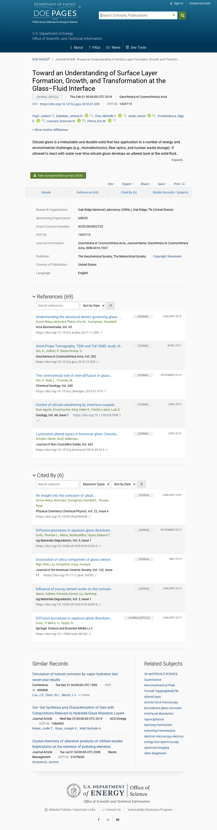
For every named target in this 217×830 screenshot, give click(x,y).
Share (146, 184)
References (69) (87, 192)
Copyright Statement (167, 256)
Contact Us (111, 809)
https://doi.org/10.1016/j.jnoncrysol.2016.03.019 (72, 449)
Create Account (200, 3)
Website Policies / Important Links (69, 809)
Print (179, 184)
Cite (112, 184)
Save (162, 184)
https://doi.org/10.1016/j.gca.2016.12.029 (67, 362)
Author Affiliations (50, 130)
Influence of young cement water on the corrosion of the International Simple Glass (74, 589)
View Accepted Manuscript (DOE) (58, 175)
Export (128, 184)
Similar (170, 192)
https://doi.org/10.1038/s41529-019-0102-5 (68, 546)
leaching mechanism (158, 725)
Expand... (178, 160)
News (113, 47)
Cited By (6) (129, 192)
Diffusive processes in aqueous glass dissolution (74, 530)
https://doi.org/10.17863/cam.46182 (63, 634)
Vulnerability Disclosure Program (150, 809)
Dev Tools (136, 47)
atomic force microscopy (161, 702)
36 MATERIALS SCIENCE (161, 674)
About (77, 47)
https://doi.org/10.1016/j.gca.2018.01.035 (70, 104)
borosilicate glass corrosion (163, 708)
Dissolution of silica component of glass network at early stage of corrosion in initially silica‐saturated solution (74, 559)
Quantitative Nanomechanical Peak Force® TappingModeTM (161, 685)
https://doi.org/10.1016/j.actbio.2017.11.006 (69, 332)
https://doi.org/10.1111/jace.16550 (70, 575)
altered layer (152, 696)
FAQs (94, 47)
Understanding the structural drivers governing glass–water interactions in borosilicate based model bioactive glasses (79, 317)
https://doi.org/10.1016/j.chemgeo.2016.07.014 (71, 391)
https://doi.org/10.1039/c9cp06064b (63, 516)
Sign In (176, 3)
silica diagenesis (155, 753)
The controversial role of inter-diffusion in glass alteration (72, 375)
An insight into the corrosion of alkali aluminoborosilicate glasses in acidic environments (65, 495)
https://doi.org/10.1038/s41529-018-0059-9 (68, 604)
